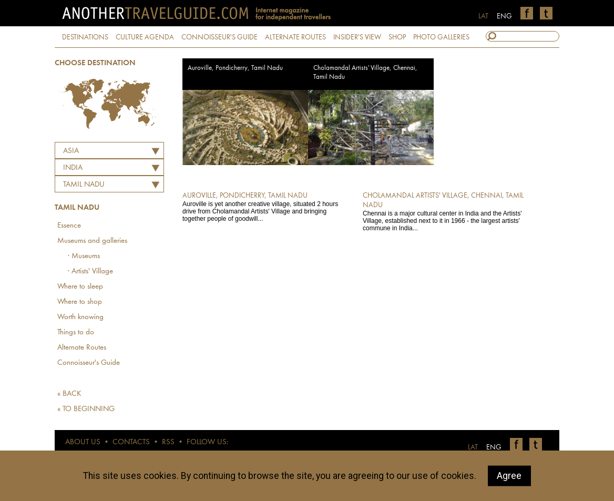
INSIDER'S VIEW (357, 37)
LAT (483, 16)
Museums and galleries (92, 241)
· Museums (84, 256)
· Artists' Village (90, 271)
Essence (69, 226)
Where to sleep (80, 287)
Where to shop (79, 302)
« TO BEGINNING (86, 409)
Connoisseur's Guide (88, 363)
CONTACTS (131, 442)
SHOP (397, 37)
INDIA (73, 168)
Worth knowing (80, 317)
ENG (504, 16)
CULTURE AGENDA (145, 37)
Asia (71, 151)
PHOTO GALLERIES (441, 37)
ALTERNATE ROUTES (295, 37)
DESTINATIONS (85, 37)
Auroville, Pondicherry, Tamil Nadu (235, 68)
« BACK (69, 394)
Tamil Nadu (84, 185)
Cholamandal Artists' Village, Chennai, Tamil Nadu (365, 72)
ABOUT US (82, 442)
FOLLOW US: (207, 442)
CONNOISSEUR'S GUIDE (219, 37)
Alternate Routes (81, 348)
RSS (168, 442)
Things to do (75, 332)
